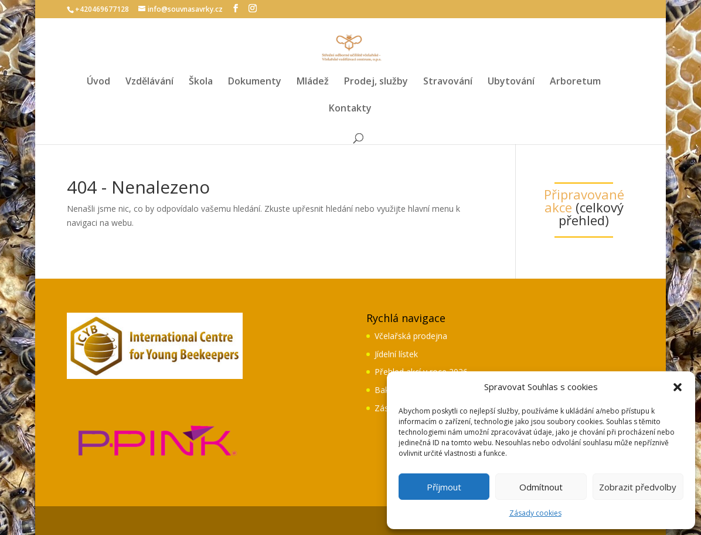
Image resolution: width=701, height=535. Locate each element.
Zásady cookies (535, 513)
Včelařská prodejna (411, 335)
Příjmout (444, 487)
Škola (201, 82)
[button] (677, 387)
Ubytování (511, 82)
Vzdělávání (149, 82)
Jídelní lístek (396, 354)
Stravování (447, 82)
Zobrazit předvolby (637, 487)
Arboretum (575, 82)
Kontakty (350, 109)
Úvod (98, 82)
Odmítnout (541, 487)
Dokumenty (254, 82)
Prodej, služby (376, 82)
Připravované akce (584, 200)
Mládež (313, 82)
